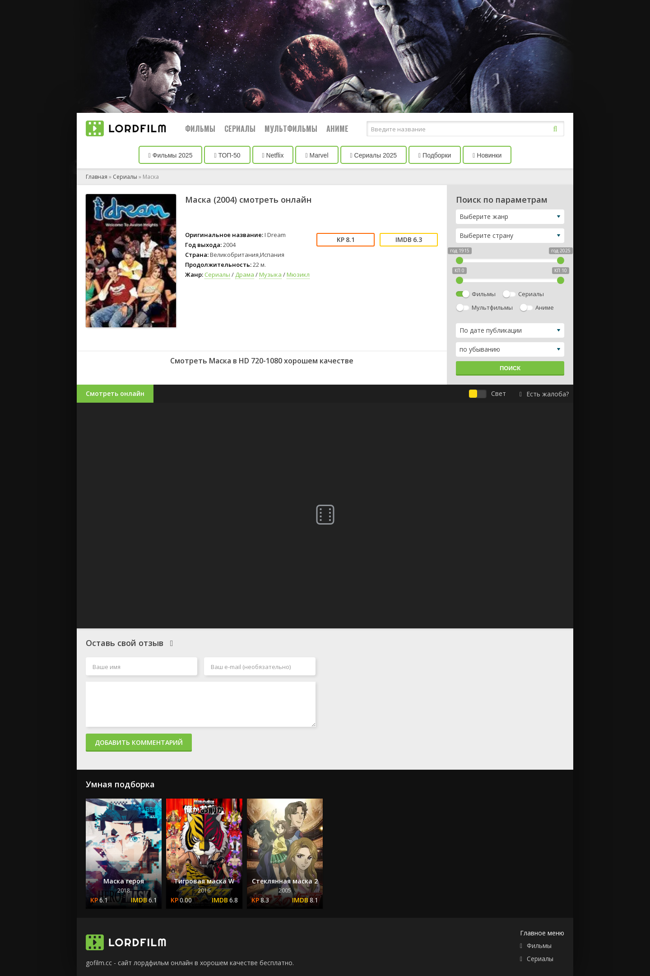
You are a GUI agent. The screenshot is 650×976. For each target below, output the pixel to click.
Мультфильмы (291, 128)
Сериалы (239, 128)
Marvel (316, 155)
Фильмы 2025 (171, 155)
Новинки (487, 155)
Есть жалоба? (544, 394)
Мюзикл (298, 274)
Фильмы (200, 128)
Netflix (273, 155)
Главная (96, 177)
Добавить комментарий (139, 742)
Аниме (337, 128)
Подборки (434, 155)
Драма (244, 274)
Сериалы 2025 (373, 155)
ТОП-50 (227, 155)
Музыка (270, 274)
